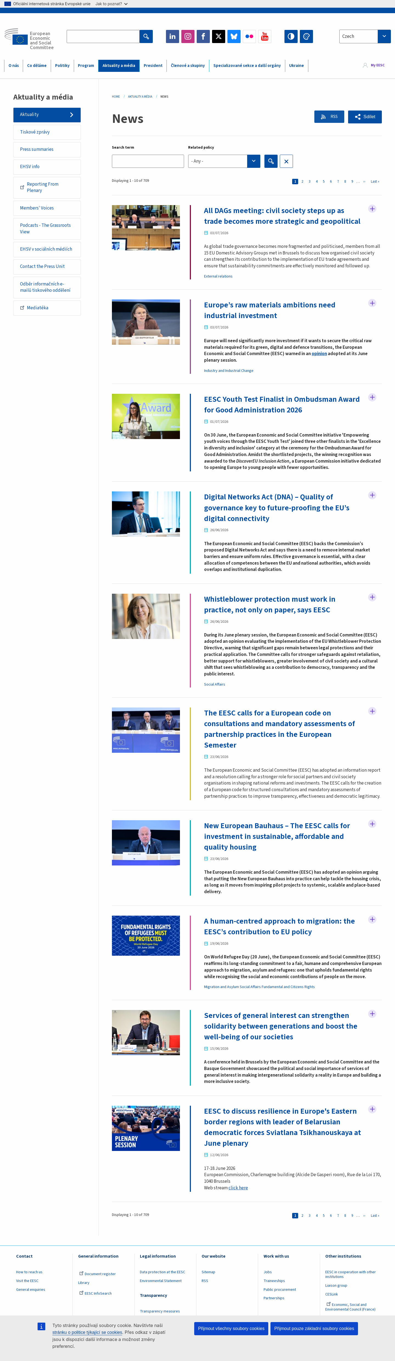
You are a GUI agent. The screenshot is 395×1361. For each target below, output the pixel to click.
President (153, 66)
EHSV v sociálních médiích (46, 249)
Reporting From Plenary (39, 187)
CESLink (331, 1289)
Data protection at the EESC (162, 1267)
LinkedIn (172, 36)
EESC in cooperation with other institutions (350, 1269)
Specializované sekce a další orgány (247, 66)
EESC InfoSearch (95, 1288)
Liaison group (336, 1280)
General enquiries (30, 1285)
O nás (14, 66)
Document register (97, 1269)
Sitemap (208, 1267)
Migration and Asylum (221, 983)
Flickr (249, 36)
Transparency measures (160, 1306)
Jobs (268, 1267)
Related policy (201, 147)
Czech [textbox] (348, 36)
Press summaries (36, 149)
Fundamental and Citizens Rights (288, 983)
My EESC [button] (378, 65)
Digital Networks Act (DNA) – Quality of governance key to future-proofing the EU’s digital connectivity (277, 507)
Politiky (62, 66)
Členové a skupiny (188, 66)
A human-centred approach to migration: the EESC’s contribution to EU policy (280, 923)
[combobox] (365, 36)
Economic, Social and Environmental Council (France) (350, 1302)
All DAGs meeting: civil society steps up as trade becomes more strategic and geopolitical (283, 216)
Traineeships (274, 1276)
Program (86, 66)
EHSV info (30, 166)
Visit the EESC (27, 1276)
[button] (365, 117)
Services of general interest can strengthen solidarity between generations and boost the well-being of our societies (281, 1022)
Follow (372, 209)
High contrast (291, 36)
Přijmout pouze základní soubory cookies (314, 1328)
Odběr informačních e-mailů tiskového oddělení (45, 287)
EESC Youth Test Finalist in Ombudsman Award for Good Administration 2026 (282, 403)
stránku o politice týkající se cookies (87, 1332)
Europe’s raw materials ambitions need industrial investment (270, 309)
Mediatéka (34, 307)
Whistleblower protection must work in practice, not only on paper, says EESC (270, 602)
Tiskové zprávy (35, 132)
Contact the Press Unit (42, 266)
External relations (218, 276)
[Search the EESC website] (103, 36)
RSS (332, 116)
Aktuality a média (119, 66)
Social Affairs (214, 682)
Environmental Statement (161, 1276)
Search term (123, 147)
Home (116, 97)
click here (238, 1183)
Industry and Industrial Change (228, 370)
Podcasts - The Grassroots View (45, 228)
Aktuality (29, 114)
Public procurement (280, 1285)
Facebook (203, 36)
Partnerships (274, 1293)
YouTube (264, 36)
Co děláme (37, 66)
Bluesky (234, 36)
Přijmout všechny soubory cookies (231, 1328)
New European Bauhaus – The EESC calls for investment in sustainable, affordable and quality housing (277, 833)
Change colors (306, 36)
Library (83, 1278)
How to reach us (29, 1267)
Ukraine (296, 66)
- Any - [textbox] (197, 161)
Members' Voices (37, 208)
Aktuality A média (140, 97)
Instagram (187, 36)
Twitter (218, 36)
